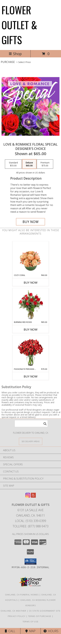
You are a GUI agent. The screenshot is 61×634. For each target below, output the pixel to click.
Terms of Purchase (39, 616)
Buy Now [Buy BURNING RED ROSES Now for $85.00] (30, 329)
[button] (30, 561)
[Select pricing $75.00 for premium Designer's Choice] (45, 164)
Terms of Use (31, 621)
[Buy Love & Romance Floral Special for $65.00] (30, 221)
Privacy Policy (17, 616)
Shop (15, 53)
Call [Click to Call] (10, 631)
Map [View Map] (30, 631)
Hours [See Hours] (50, 631)
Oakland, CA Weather (13, 610)
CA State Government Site (44, 610)
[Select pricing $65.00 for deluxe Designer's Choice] (29, 164)
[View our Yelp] (33, 496)
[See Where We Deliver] (30, 441)
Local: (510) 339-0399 (30, 521)
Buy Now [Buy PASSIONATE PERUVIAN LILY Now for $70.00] (30, 376)
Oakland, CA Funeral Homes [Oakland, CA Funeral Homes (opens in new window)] (22, 594)
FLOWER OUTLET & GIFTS (19, 24)
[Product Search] (31, 423)
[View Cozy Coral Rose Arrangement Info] (30, 257)
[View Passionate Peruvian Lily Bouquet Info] (30, 351)
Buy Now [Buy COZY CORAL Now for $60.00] (30, 283)
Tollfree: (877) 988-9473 (30, 526)
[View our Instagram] (27, 496)
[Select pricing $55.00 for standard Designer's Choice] (13, 164)
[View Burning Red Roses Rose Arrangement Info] (30, 304)
